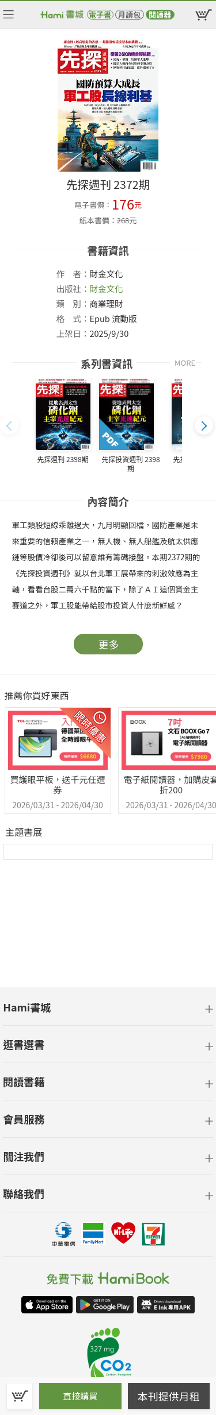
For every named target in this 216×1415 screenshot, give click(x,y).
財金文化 (106, 288)
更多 (108, 644)
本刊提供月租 (169, 1396)
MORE (185, 362)
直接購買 (80, 1396)
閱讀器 (160, 15)
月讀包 (129, 15)
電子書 (100, 15)
